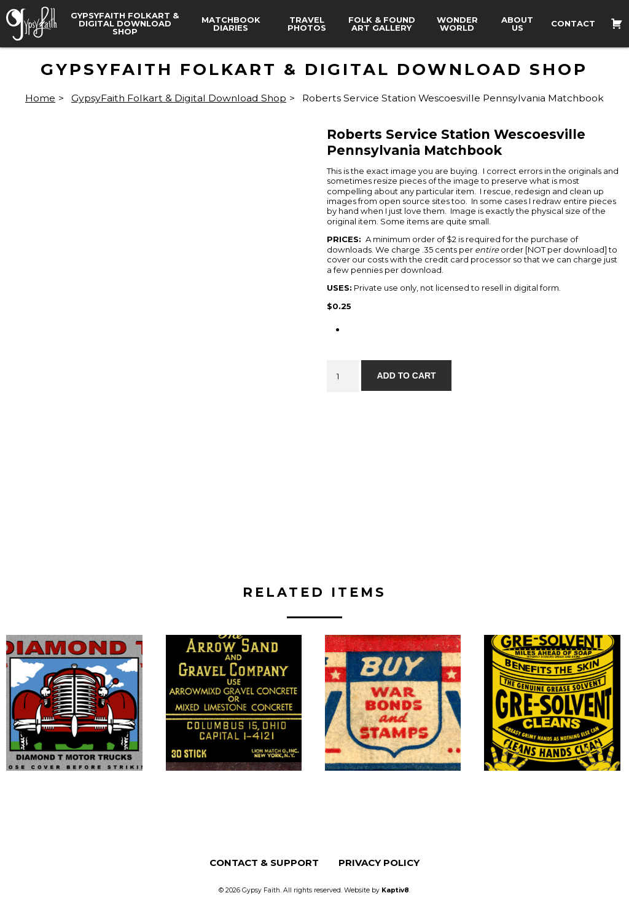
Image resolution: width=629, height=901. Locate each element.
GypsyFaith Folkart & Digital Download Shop (125, 24)
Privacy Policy (379, 862)
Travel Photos (306, 24)
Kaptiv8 (395, 890)
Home (40, 98)
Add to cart (406, 375)
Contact (573, 24)
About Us (517, 24)
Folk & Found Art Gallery (381, 24)
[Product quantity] (343, 376)
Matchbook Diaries (230, 24)
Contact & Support (264, 862)
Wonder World (457, 24)
